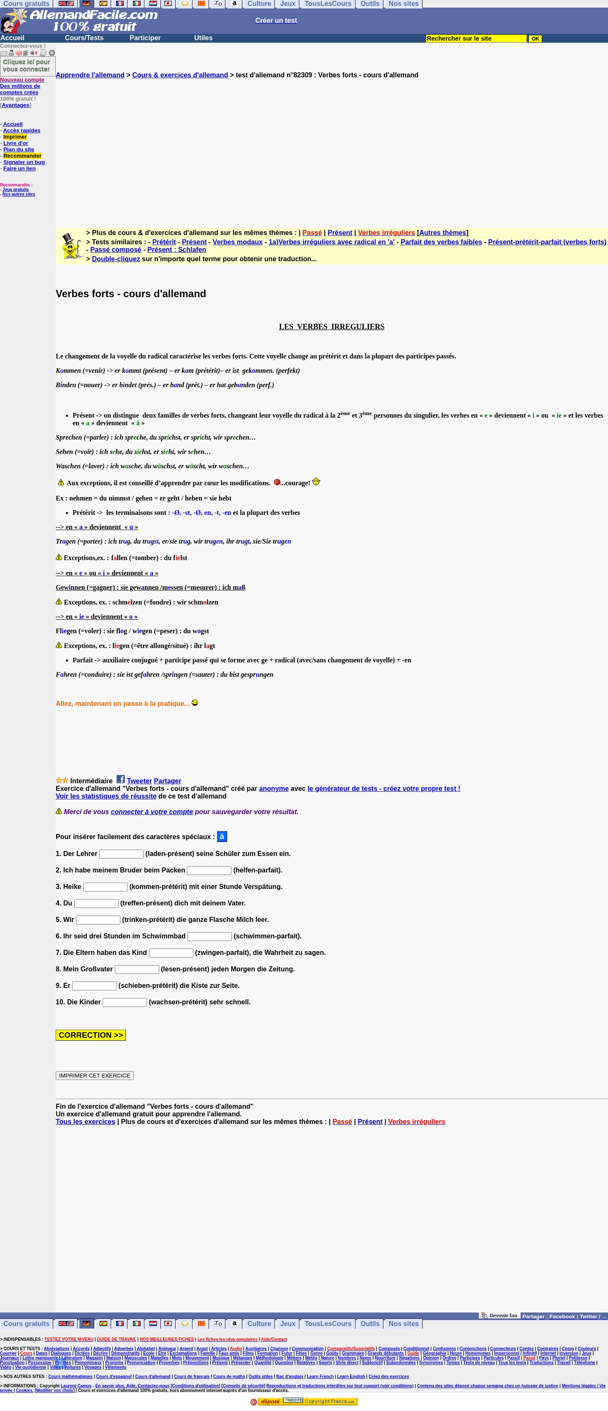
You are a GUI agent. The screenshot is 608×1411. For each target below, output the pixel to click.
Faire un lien (19, 168)
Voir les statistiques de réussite (106, 796)
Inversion (568, 1353)
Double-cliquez (116, 259)
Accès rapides (21, 130)
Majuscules (136, 1358)
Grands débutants (386, 1353)
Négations (409, 1358)
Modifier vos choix (54, 1390)
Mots (177, 1358)
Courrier (8, 1353)
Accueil (12, 37)
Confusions (444, 1348)
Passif (514, 1358)
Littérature (72, 1358)
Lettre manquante (40, 1358)
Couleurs (587, 1348)
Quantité (262, 1362)
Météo (311, 1358)
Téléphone (584, 1362)
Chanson (279, 1348)
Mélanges (242, 1358)
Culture (259, 1323)
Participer (145, 37)
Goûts (332, 1353)
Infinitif (530, 1353)
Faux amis (229, 1353)
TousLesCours (328, 1323)
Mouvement (197, 1358)
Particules (493, 1358)
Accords (81, 1348)
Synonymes (431, 1362)
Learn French (320, 1376)
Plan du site (18, 149)
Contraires (548, 1348)
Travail (563, 1362)
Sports (325, 1362)
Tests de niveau (478, 1362)
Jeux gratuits (16, 189)
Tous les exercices (85, 1121)
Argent (186, 1348)
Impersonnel (506, 1353)
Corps (568, 1348)
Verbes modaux (238, 242)
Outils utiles (261, 1376)
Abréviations (57, 1348)
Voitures (72, 1367)
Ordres (449, 1358)
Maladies (159, 1358)
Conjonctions (473, 1348)
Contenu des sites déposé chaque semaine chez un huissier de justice (488, 1386)
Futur (287, 1353)
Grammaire (353, 1353)
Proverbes (169, 1362)
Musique (221, 1358)
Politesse (578, 1358)
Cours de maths (229, 1376)
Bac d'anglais (289, 1376)
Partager (168, 781)
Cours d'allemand (153, 1376)
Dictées (82, 1353)
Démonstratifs (125, 1353)
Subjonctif (372, 1362)
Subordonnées (401, 1362)
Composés (389, 1348)
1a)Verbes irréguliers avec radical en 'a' (331, 242)
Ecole (149, 1353)
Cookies (24, 1390)
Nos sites (404, 1323)
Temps (453, 1362)
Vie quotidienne (30, 1367)
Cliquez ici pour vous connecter (26, 65)
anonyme (274, 788)
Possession (40, 1362)
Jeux (288, 1323)
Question (284, 1362)
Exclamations (183, 1353)
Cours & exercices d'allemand (180, 75)
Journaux (9, 1358)
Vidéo (5, 1367)
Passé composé (115, 249)
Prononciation (141, 1362)
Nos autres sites (19, 194)
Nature (327, 1358)
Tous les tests (512, 1362)
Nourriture (385, 1358)
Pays (544, 1358)
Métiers (294, 1358)
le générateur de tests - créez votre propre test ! (383, 788)
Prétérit (164, 242)
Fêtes (301, 1353)
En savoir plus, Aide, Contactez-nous (132, 1386)
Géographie (434, 1353)
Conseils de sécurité (243, 1386)
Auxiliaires (256, 1348)
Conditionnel (416, 1348)
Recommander (22, 156)
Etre (162, 1353)
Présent (340, 232)
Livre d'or (15, 143)
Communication (308, 1348)
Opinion (431, 1358)
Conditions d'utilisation (195, 1386)
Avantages (15, 105)
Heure (455, 1353)
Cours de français (191, 1376)
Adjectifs (102, 1348)
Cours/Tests (84, 37)
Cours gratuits (26, 1323)
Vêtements (116, 1367)
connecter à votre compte (152, 811)
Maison (113, 1358)
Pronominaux (88, 1362)
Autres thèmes (442, 232)
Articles (219, 1348)
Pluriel (558, 1358)
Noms (366, 1358)
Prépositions (196, 1362)
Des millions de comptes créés (22, 86)
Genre (316, 1353)
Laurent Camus (76, 1386)
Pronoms (114, 1362)
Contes (526, 1348)
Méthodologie (269, 1358)
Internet (548, 1353)
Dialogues (61, 1353)
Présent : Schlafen (176, 249)
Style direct (347, 1362)
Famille (208, 1353)
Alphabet (146, 1348)
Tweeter (139, 781)
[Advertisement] (332, 146)
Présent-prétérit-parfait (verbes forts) (547, 242)
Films (248, 1353)
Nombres (347, 1358)
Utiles (203, 37)
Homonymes (478, 1353)
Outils (370, 1323)
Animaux (167, 1348)
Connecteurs (503, 1348)
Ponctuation (12, 1362)
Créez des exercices (389, 1376)
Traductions (541, 1362)
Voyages (92, 1367)
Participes (470, 1358)
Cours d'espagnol (114, 1376)
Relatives (306, 1362)
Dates (41, 1353)
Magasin (94, 1358)
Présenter (241, 1362)
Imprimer (15, 137)
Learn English (351, 1376)
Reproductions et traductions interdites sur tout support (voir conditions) (339, 1386)
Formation (268, 1353)
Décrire (100, 1353)
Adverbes (124, 1348)
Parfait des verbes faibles (441, 242)
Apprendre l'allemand (90, 75)
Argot (202, 1348)
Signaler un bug (24, 162)
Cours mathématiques (70, 1376)
